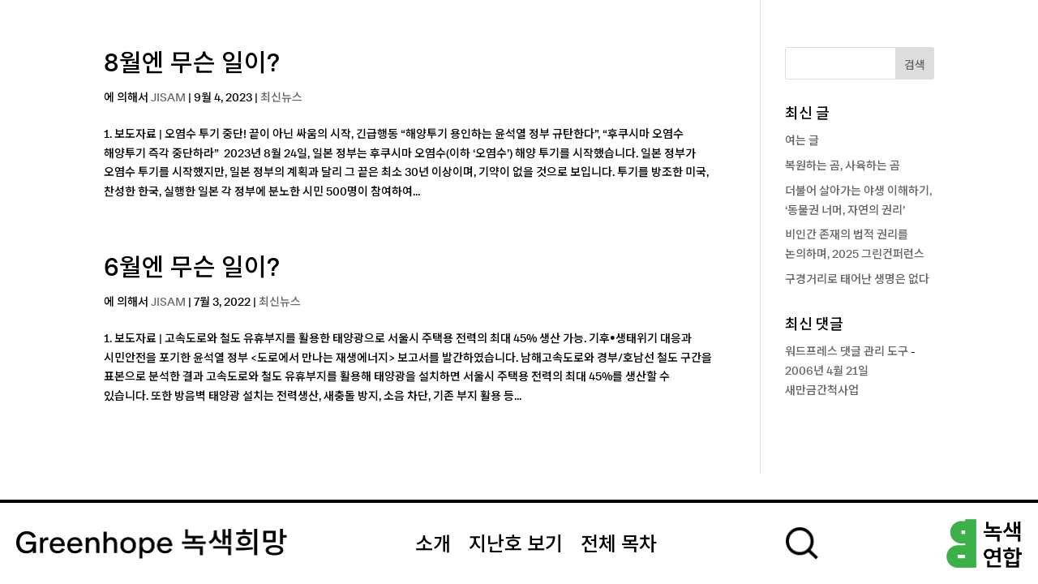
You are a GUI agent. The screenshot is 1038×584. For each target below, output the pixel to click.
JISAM (168, 98)
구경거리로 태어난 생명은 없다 (857, 280)
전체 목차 (619, 545)
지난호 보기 (516, 545)
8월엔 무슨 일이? (192, 64)
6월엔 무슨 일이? (192, 268)
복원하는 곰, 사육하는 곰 (842, 166)
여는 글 (802, 141)
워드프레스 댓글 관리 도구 (846, 352)
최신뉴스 (281, 98)
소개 (433, 545)
